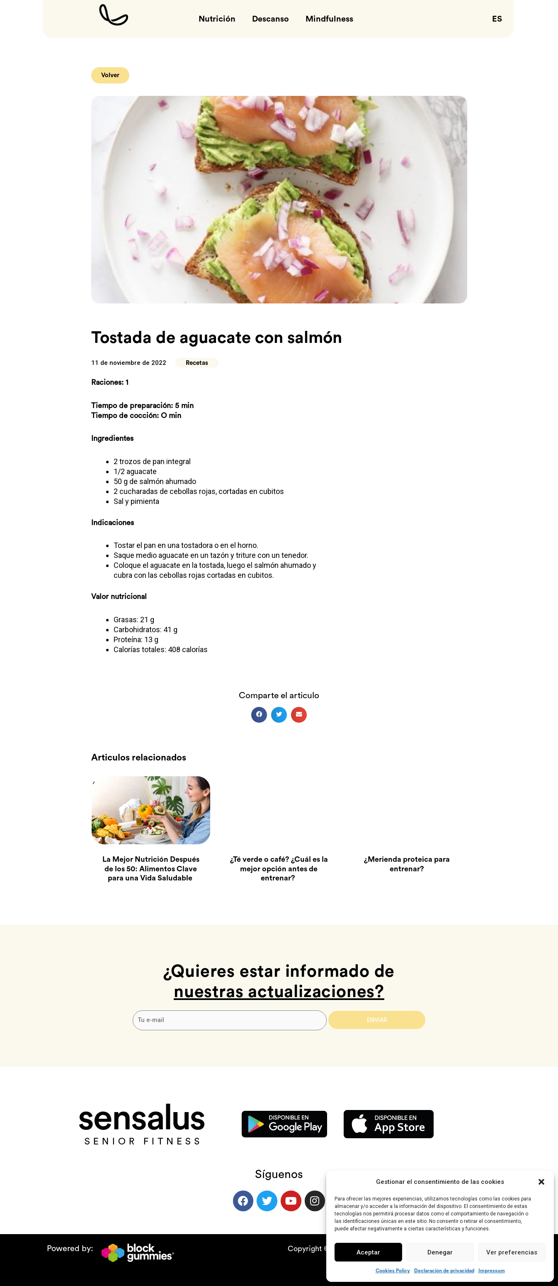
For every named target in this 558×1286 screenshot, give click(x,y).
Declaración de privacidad (444, 1270)
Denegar (440, 1252)
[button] (541, 1182)
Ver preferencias (511, 1252)
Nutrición (217, 19)
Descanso (270, 19)
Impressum (491, 1270)
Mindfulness (329, 19)
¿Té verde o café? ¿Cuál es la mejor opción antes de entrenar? (279, 869)
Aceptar (368, 1252)
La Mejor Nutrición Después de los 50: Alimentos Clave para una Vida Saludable (150, 869)
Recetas (197, 363)
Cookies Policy (393, 1270)
